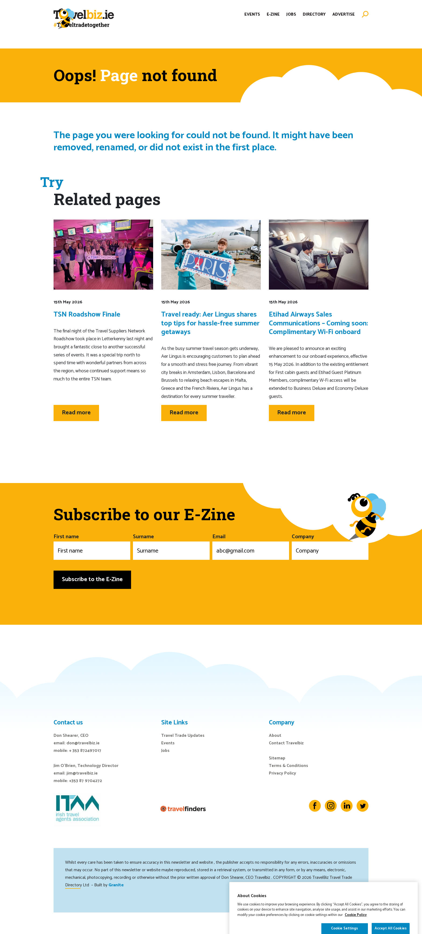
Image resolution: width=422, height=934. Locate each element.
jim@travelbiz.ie (82, 773)
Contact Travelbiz (286, 743)
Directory (314, 19)
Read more (76, 413)
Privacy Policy (282, 773)
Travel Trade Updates (183, 735)
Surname (171, 546)
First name (92, 546)
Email (250, 546)
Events (252, 19)
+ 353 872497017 (85, 750)
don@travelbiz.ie (83, 743)
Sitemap (277, 758)
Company (330, 546)
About (275, 735)
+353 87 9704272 (85, 780)
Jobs (291, 19)
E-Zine (273, 19)
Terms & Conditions (288, 765)
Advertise (343, 19)
